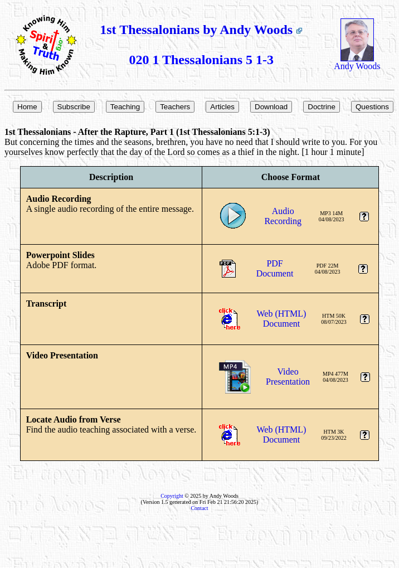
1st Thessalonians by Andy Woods (201, 29)
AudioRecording (282, 216)
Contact (199, 508)
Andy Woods (357, 62)
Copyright (171, 496)
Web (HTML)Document (281, 318)
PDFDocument (275, 268)
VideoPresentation (288, 376)
